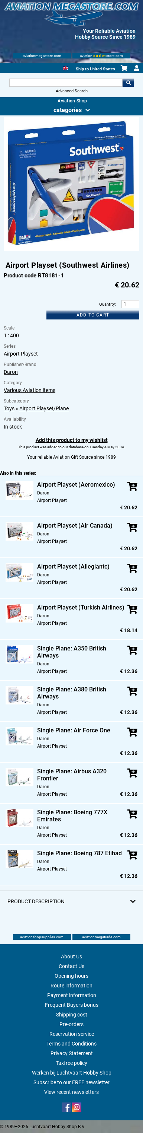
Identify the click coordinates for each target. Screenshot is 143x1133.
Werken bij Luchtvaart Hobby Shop (71, 1073)
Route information (71, 986)
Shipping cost (71, 1015)
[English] (65, 67)
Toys (9, 408)
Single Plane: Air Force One (73, 730)
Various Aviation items (29, 390)
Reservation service (71, 1034)
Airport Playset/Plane (44, 408)
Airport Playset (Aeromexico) (76, 484)
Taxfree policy (71, 1063)
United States (102, 69)
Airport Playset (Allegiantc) (73, 566)
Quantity (107, 304)
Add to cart (93, 315)
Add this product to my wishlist (72, 440)
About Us (71, 956)
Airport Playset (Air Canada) (75, 525)
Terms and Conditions (71, 1044)
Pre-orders (71, 1024)
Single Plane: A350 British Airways (71, 652)
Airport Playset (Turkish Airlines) (80, 607)
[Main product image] (72, 249)
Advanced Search (72, 91)
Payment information (71, 995)
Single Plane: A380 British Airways (71, 693)
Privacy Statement (72, 1053)
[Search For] (66, 83)
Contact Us (71, 966)
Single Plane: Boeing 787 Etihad (79, 853)
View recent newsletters (71, 1092)
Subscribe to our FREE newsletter (71, 1082)
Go (128, 83)
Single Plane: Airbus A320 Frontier (72, 775)
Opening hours (71, 976)
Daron (11, 372)
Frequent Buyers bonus (71, 1005)
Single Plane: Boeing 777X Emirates (72, 816)
